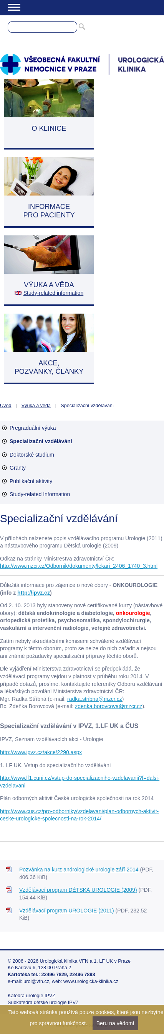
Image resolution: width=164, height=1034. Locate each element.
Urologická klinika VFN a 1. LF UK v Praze (85, 961)
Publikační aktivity (31, 481)
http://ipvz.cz (33, 593)
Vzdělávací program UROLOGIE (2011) (66, 910)
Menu (14, 7)
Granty (18, 468)
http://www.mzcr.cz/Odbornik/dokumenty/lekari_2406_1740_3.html (78, 566)
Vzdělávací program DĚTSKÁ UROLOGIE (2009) (78, 890)
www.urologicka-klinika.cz (90, 981)
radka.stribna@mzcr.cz (94, 699)
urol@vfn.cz (36, 981)
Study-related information (53, 293)
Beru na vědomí (115, 1023)
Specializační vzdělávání (41, 441)
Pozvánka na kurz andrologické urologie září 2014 (79, 869)
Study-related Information (40, 494)
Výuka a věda (36, 405)
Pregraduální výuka (33, 428)
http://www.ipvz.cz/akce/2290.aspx (41, 752)
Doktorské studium (32, 455)
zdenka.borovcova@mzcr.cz (108, 706)
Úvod (5, 405)
